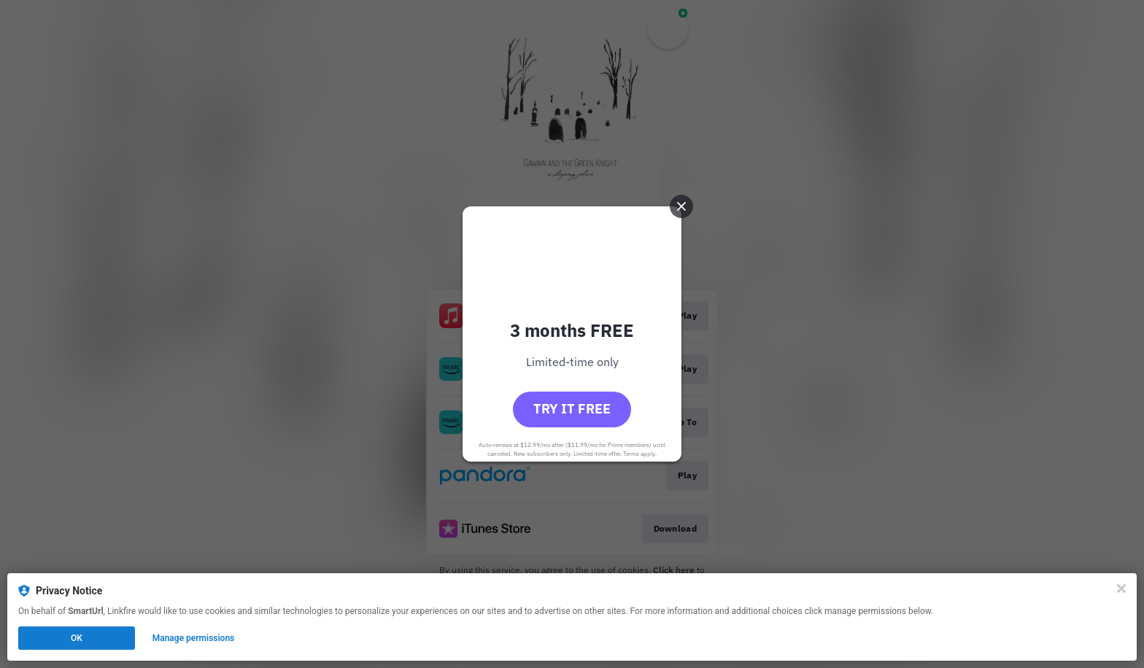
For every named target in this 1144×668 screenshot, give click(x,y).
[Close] (1121, 588)
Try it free (572, 408)
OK (76, 638)
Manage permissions (193, 638)
